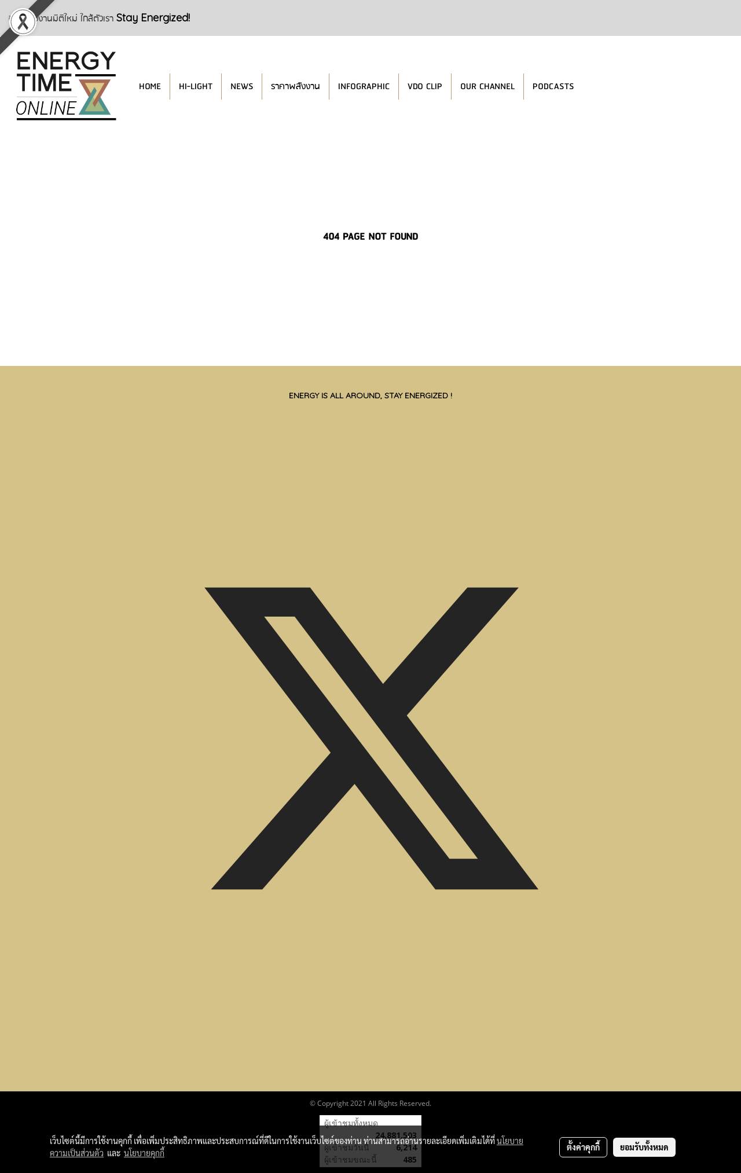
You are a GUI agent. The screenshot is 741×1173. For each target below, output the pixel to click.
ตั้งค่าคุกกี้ (583, 1147)
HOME (150, 86)
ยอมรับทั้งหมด (644, 1147)
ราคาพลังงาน (295, 86)
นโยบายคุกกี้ (144, 1153)
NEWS (241, 86)
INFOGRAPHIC (364, 86)
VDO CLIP (425, 86)
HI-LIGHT (195, 86)
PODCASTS (553, 86)
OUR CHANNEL (487, 86)
